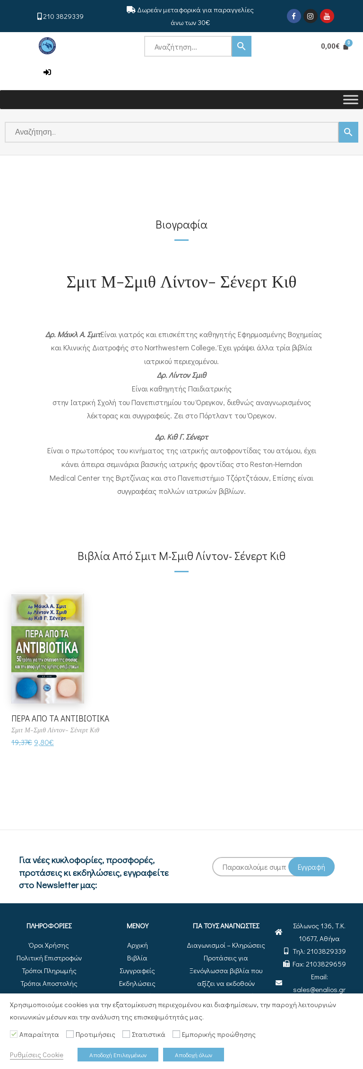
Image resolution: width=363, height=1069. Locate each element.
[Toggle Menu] (350, 99)
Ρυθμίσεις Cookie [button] (36, 1054)
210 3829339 (63, 16)
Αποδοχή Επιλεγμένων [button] (118, 1055)
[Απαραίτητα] (13, 1034)
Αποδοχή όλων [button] (193, 1055)
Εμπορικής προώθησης (219, 1034)
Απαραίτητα (39, 1034)
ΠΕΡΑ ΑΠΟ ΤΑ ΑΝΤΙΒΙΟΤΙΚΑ (62, 718)
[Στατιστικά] (126, 1034)
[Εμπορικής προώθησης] (176, 1034)
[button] (47, 72)
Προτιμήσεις (95, 1034)
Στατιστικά (148, 1034)
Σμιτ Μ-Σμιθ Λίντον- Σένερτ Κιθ (181, 280)
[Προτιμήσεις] (70, 1034)
